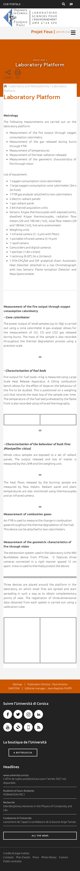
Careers (63, 857)
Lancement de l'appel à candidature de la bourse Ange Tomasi (39, 821)
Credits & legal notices (16, 853)
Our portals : (13, 4)
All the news (40, 835)
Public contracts (12, 861)
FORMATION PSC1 (14, 794)
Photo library (49, 857)
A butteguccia (23, 752)
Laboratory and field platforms (29, 86)
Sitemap (17, 684)
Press (36, 857)
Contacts (8, 857)
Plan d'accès (23, 857)
